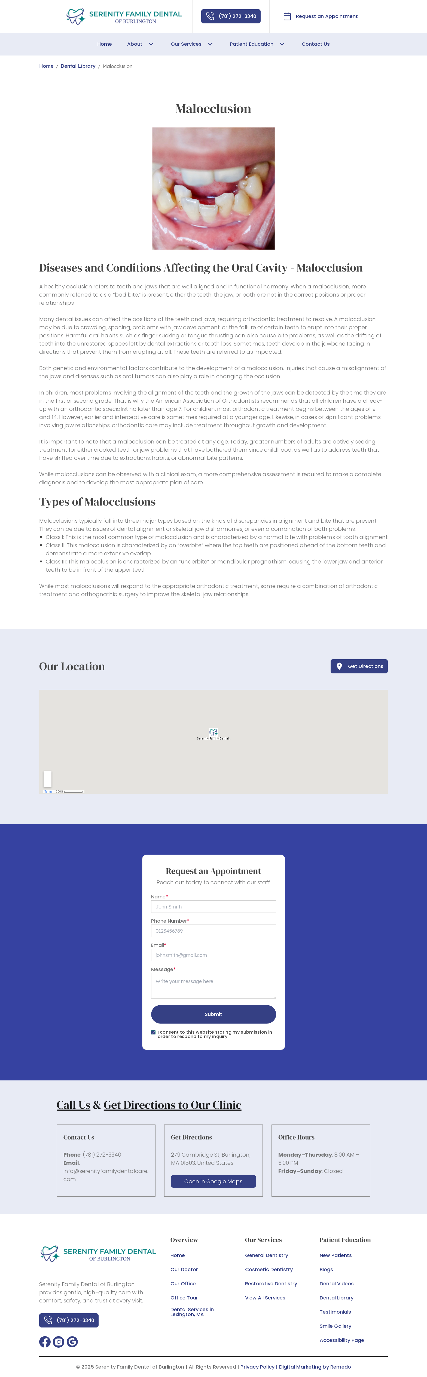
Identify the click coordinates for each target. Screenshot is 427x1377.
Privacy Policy (257, 1366)
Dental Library (78, 66)
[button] (45, 1342)
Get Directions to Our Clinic (173, 1105)
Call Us (73, 1105)
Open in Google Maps (213, 1181)
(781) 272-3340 (102, 1155)
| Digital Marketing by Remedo (313, 1366)
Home (46, 66)
